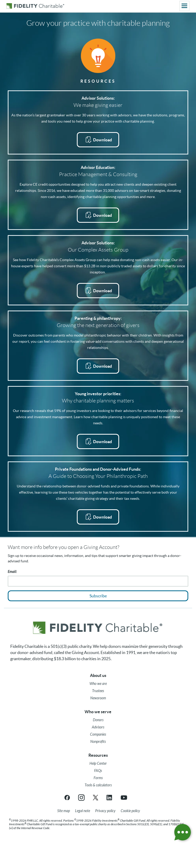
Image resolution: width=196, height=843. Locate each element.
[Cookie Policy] (130, 811)
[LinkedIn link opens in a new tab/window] (109, 797)
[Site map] (63, 811)
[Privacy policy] (105, 811)
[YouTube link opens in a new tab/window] (123, 797)
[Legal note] (82, 811)
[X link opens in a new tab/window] (95, 797)
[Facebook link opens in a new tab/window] (67, 797)
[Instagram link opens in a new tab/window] (81, 797)
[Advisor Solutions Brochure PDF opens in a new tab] (98, 139)
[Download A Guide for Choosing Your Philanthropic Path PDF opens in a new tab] (98, 516)
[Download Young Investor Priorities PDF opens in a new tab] (98, 441)
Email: (12, 572)
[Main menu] (184, 6)
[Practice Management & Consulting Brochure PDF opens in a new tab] (98, 215)
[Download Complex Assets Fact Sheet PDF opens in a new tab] (98, 290)
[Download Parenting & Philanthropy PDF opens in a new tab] (98, 366)
